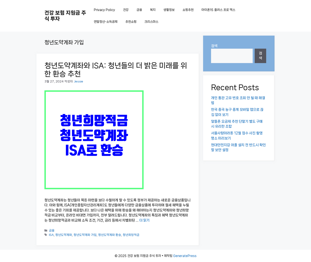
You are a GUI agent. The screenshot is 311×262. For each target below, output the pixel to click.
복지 (153, 9)
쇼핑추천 (188, 9)
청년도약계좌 (63, 235)
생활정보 (169, 9)
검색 (214, 46)
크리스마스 (151, 21)
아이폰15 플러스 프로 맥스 (218, 9)
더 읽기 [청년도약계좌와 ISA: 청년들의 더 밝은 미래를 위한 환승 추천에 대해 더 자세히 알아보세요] (144, 220)
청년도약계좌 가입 (85, 235)
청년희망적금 (131, 235)
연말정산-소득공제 (105, 21)
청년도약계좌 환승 (109, 235)
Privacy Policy (104, 9)
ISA (51, 235)
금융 (139, 9)
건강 (126, 9)
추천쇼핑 (130, 21)
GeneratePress (185, 255)
